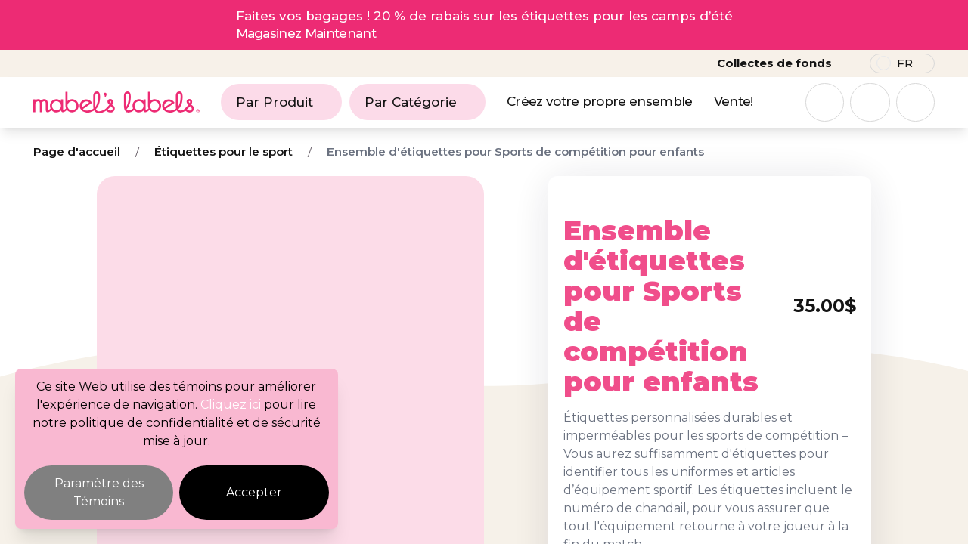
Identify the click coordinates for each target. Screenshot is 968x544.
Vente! (733, 101)
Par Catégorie (417, 102)
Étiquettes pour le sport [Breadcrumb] (223, 151)
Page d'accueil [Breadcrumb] (76, 151)
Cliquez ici (230, 404)
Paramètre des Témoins (99, 492)
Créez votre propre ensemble (600, 101)
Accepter (254, 492)
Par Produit (281, 102)
